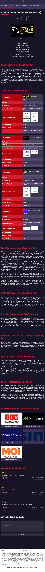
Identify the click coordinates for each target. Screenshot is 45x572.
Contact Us (15, 567)
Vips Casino (25, 45)
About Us (9, 567)
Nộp (22, 534)
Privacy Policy (22, 567)
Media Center (29, 567)
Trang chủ (11, 5)
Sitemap (36, 567)
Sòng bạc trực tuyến (21, 5)
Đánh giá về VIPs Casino (9, 7)
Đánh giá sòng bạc (34, 5)
